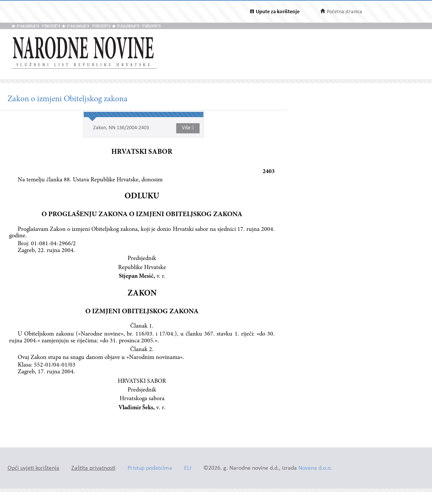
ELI (187, 468)
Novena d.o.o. (315, 468)
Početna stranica (344, 12)
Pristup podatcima (150, 468)
